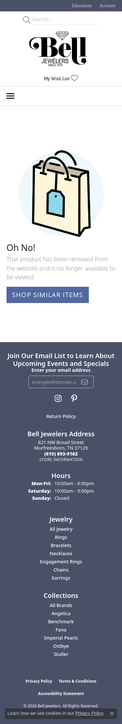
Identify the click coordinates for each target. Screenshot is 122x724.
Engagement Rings (61, 561)
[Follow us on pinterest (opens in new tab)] (74, 398)
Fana (61, 630)
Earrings (61, 578)
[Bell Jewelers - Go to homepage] (57, 48)
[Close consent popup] (112, 714)
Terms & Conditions (77, 681)
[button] (81, 5)
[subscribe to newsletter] (84, 382)
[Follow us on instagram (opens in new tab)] (58, 398)
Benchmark (61, 621)
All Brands (61, 605)
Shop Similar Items (47, 294)
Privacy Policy (39, 681)
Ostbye (61, 646)
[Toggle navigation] (10, 96)
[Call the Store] (61, 454)
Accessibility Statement (61, 693)
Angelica (61, 613)
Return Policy (61, 416)
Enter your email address (61, 370)
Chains (60, 570)
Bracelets (61, 545)
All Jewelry (61, 529)
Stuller (61, 654)
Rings (61, 537)
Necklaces (61, 553)
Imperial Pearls (61, 638)
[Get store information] (61, 459)
